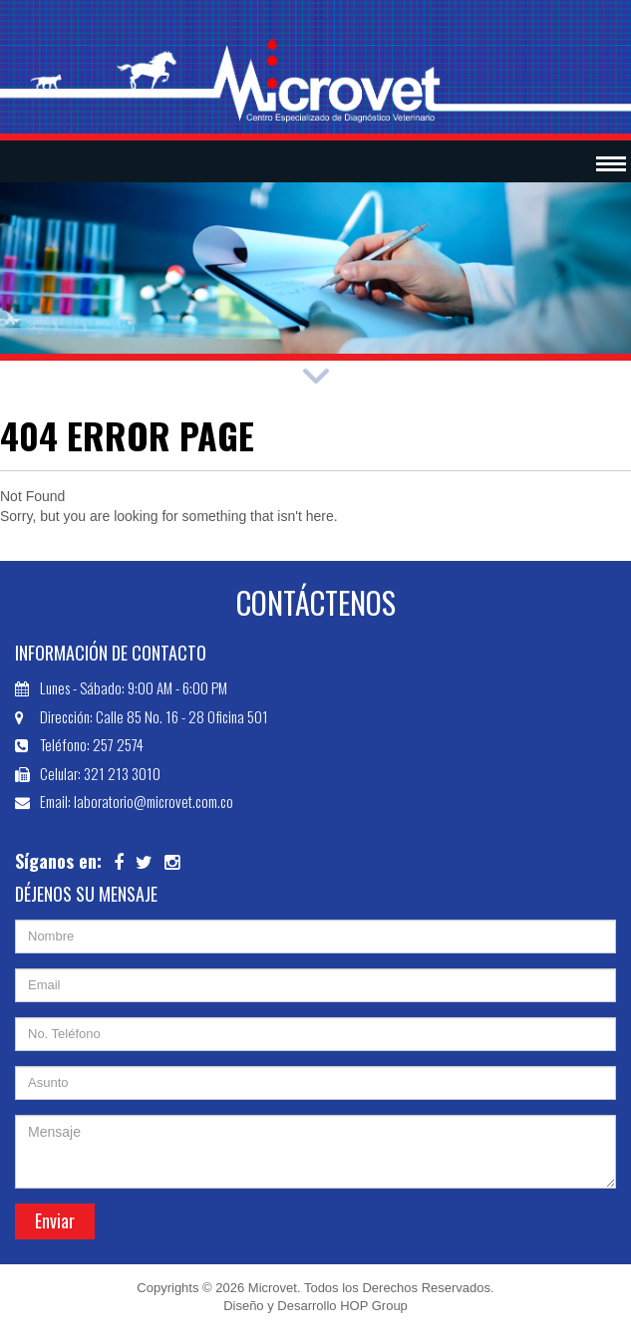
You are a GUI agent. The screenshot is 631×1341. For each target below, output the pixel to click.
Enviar (55, 1220)
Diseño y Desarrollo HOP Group (315, 1305)
